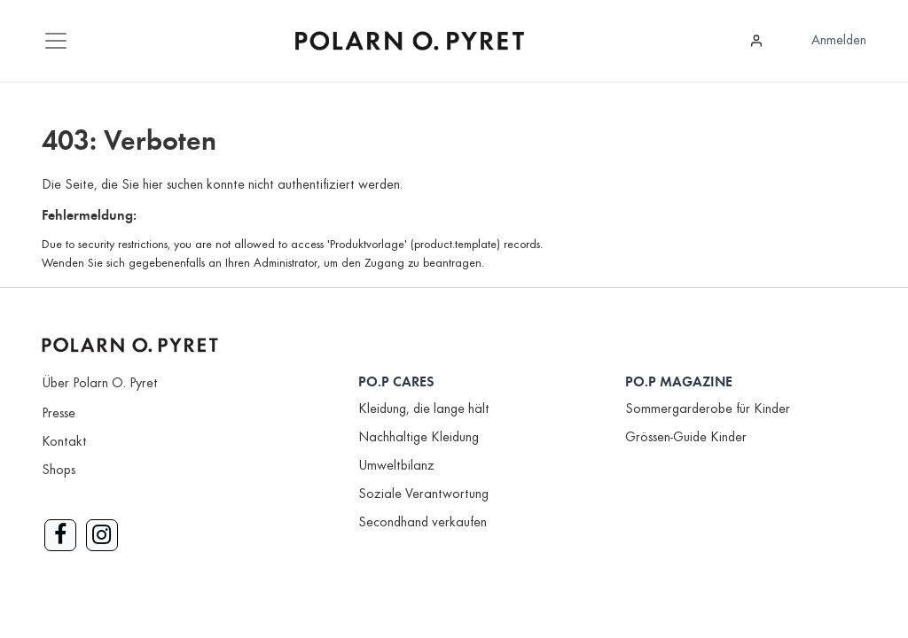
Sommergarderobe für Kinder (707, 409)
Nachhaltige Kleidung (418, 438)
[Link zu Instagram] (102, 535)
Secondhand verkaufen (422, 523)
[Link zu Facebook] (60, 535)
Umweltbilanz (396, 466)
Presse (58, 414)
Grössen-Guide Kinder (686, 438)
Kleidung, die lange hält (423, 409)
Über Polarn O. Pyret (100, 384)
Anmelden (838, 41)
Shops (58, 470)
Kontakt (64, 442)
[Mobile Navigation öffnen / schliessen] (56, 40)
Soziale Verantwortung (423, 494)
